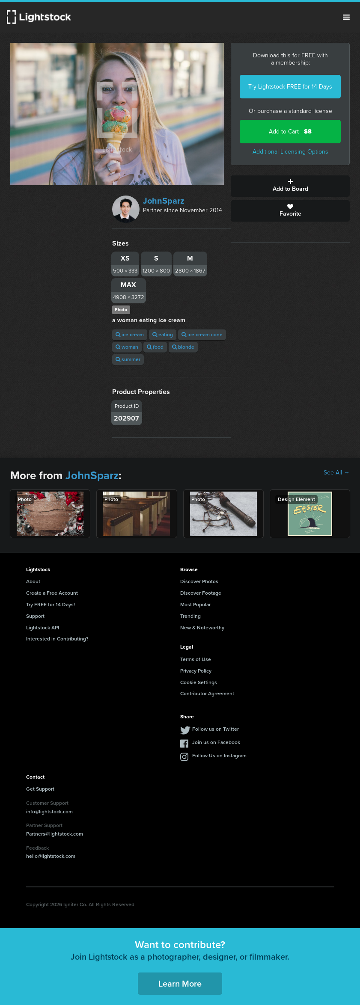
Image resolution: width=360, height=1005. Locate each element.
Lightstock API (42, 627)
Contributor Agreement (207, 693)
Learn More (180, 983)
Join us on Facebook (216, 742)
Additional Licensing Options (290, 151)
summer (128, 359)
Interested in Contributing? (57, 639)
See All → (337, 472)
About (33, 581)
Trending (190, 616)
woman (127, 347)
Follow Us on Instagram (219, 755)
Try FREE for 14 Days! (50, 604)
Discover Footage (200, 593)
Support (35, 616)
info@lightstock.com (49, 811)
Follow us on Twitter (215, 729)
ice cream (130, 334)
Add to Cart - (290, 131)
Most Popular (195, 604)
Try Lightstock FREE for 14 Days (290, 86)
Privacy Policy (195, 671)
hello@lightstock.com (50, 856)
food (155, 347)
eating (162, 334)
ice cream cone (202, 334)
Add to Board (290, 186)
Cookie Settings (198, 682)
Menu (346, 17)
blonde (183, 347)
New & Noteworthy (202, 627)
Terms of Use (195, 659)
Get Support (40, 789)
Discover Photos (199, 581)
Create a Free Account (52, 593)
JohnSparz (163, 200)
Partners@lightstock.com (54, 834)
